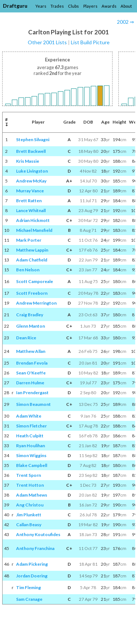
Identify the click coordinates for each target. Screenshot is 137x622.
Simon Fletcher (31, 426)
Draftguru (15, 6)
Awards (109, 6)
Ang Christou (29, 505)
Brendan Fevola (31, 363)
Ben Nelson (27, 269)
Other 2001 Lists (47, 42)
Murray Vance (30, 190)
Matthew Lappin (32, 250)
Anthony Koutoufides (38, 534)
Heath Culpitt (29, 435)
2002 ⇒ (125, 22)
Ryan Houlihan (30, 445)
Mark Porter (28, 240)
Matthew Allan (30, 351)
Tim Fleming (28, 587)
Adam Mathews (31, 495)
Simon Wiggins (31, 455)
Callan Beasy (28, 524)
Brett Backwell (31, 151)
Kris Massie (27, 161)
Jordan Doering (31, 575)
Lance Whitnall (31, 210)
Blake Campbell (31, 465)
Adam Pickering (32, 564)
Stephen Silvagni (32, 139)
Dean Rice (26, 337)
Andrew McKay (31, 181)
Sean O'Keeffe (31, 373)
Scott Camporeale (34, 281)
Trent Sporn (28, 475)
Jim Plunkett (28, 514)
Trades (57, 6)
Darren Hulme (30, 382)
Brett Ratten (29, 200)
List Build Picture (90, 42)
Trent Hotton (30, 485)
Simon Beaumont (33, 404)
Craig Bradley (29, 314)
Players (90, 6)
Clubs (73, 6)
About (126, 6)
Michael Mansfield (34, 230)
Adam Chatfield (31, 260)
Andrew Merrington (36, 303)
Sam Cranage (29, 599)
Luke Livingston (32, 171)
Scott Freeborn (31, 293)
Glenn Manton (30, 326)
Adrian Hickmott (33, 220)
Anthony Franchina (35, 548)
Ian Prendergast (32, 392)
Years (40, 6)
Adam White (28, 416)
